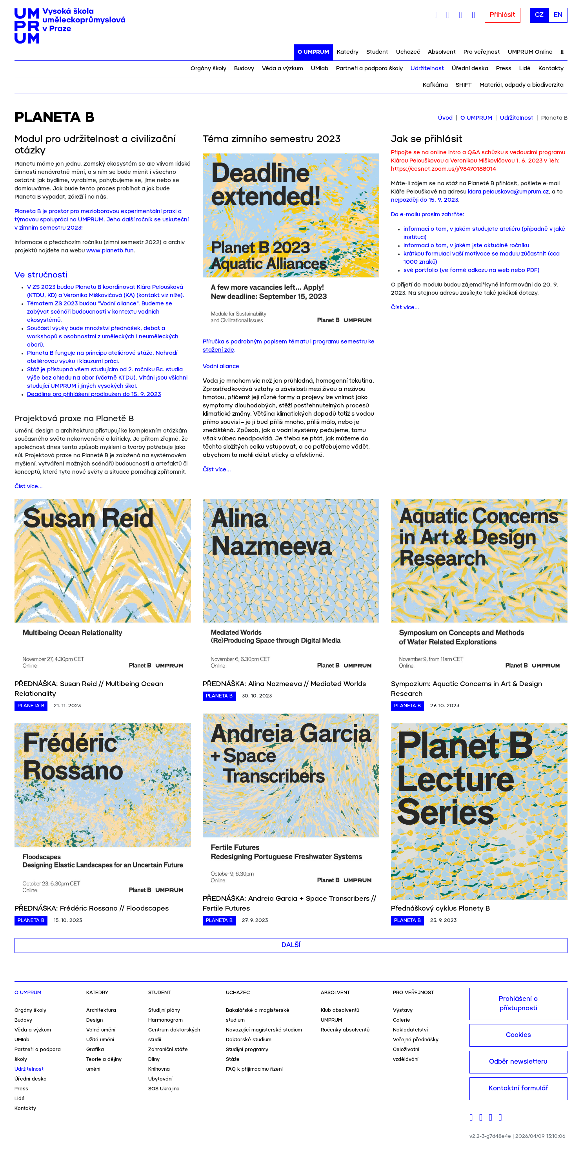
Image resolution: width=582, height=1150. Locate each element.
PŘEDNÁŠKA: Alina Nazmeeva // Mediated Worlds (284, 684)
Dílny (154, 1059)
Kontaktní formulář (518, 1089)
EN (558, 15)
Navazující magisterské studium (264, 1030)
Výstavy (403, 1010)
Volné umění (100, 1030)
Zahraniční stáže (168, 1050)
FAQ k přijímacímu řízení (254, 1069)
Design (94, 1020)
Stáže (233, 1059)
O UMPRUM (313, 52)
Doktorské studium (248, 1040)
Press (503, 68)
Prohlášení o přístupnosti (518, 1003)
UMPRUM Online (530, 52)
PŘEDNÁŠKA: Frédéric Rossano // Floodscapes (92, 908)
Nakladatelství (410, 1030)
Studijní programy (247, 1050)
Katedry (347, 52)
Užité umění (100, 1040)
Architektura (101, 1010)
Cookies (518, 1035)
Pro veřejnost (482, 52)
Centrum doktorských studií (174, 1035)
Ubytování (160, 1079)
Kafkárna (435, 85)
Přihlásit (502, 15)
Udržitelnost (427, 68)
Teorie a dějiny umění (104, 1064)
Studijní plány (164, 1010)
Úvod (445, 118)
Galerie (401, 1020)
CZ (539, 15)
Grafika (95, 1050)
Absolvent (442, 52)
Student (377, 52)
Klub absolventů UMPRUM (340, 1015)
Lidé (525, 68)
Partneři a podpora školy (369, 68)
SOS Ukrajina (164, 1089)
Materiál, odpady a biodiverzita (522, 85)
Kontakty (551, 68)
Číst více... (29, 486)
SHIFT (464, 85)
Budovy (244, 68)
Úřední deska (470, 68)
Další (291, 945)
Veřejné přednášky (415, 1040)
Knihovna (159, 1069)
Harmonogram (165, 1020)
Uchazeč (408, 52)
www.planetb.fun (110, 251)
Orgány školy (208, 68)
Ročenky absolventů (345, 1030)
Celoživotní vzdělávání (406, 1055)
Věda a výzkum (282, 68)
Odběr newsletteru (518, 1062)
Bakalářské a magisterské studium (257, 1015)
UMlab (319, 68)
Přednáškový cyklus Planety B (440, 908)
